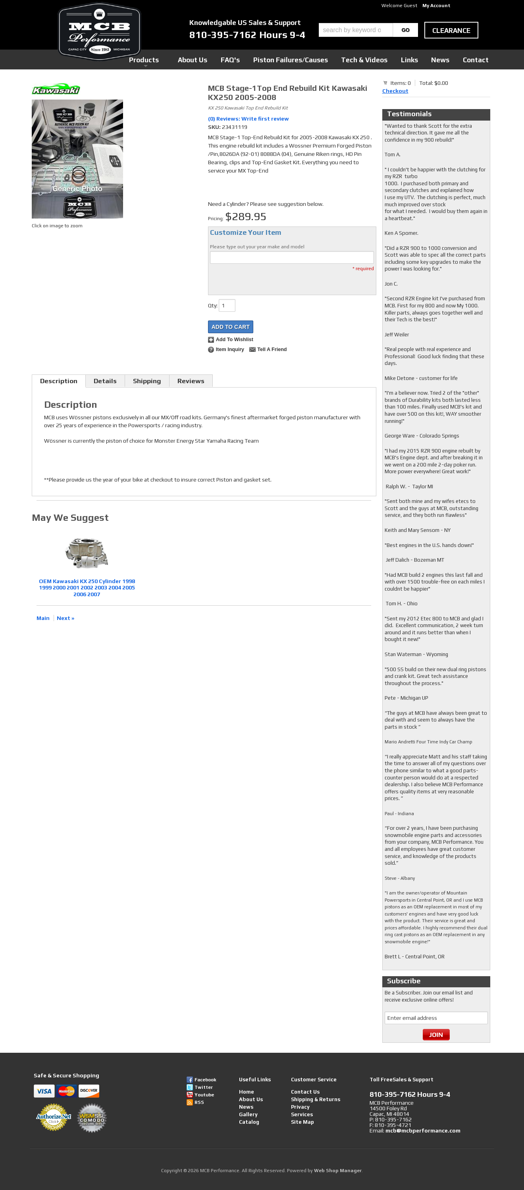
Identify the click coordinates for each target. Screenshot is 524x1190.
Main (43, 618)
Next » (65, 618)
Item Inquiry (230, 349)
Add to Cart (231, 327)
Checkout (395, 91)
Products (225, 59)
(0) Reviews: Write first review (248, 118)
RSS (199, 1102)
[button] (368, 30)
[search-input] (356, 29)
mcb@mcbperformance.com (422, 1130)
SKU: (215, 127)
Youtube (204, 1095)
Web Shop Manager (338, 1170)
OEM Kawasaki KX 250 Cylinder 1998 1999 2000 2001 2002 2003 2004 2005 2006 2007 (87, 588)
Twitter (204, 1087)
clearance (451, 31)
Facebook (205, 1080)
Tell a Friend (272, 349)
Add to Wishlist (234, 339)
